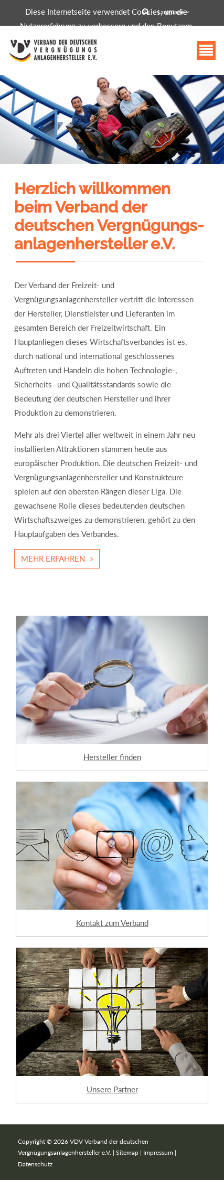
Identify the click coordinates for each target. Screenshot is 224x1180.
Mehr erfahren (53, 558)
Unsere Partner (112, 1089)
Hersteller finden (112, 757)
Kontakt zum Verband (112, 923)
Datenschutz (35, 1164)
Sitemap (127, 1152)
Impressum (158, 1152)
